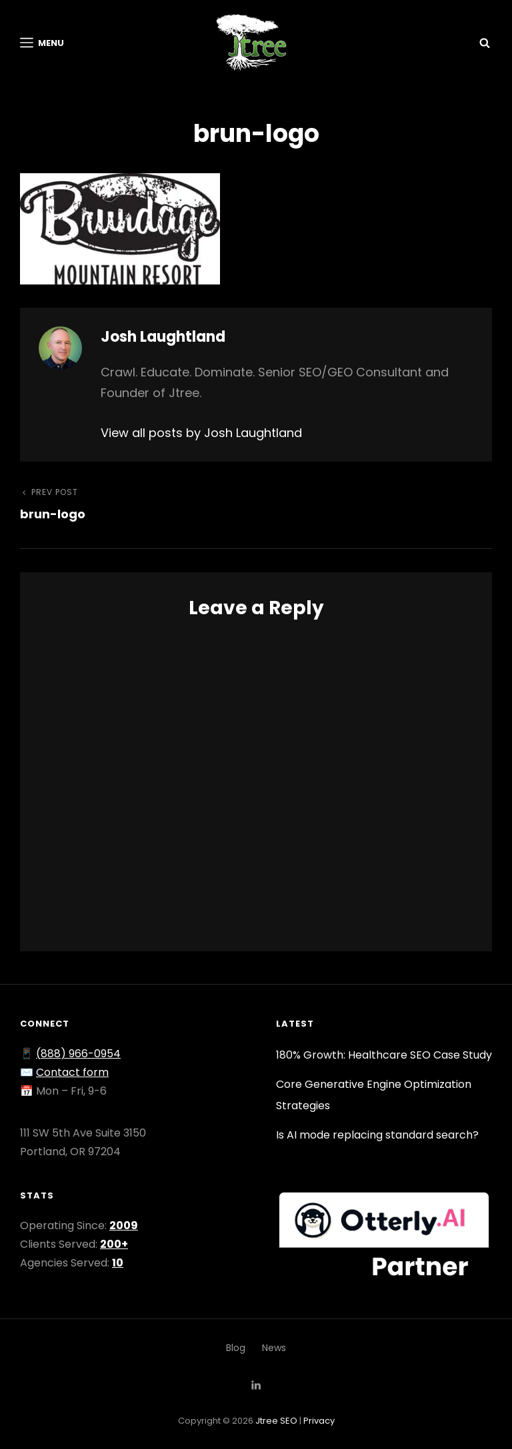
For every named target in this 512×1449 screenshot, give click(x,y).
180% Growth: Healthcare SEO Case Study (384, 1055)
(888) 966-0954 (78, 1053)
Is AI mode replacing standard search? (377, 1135)
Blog (235, 1347)
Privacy (319, 1420)
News (274, 1347)
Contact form (72, 1072)
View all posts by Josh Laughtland (201, 432)
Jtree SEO (276, 1420)
